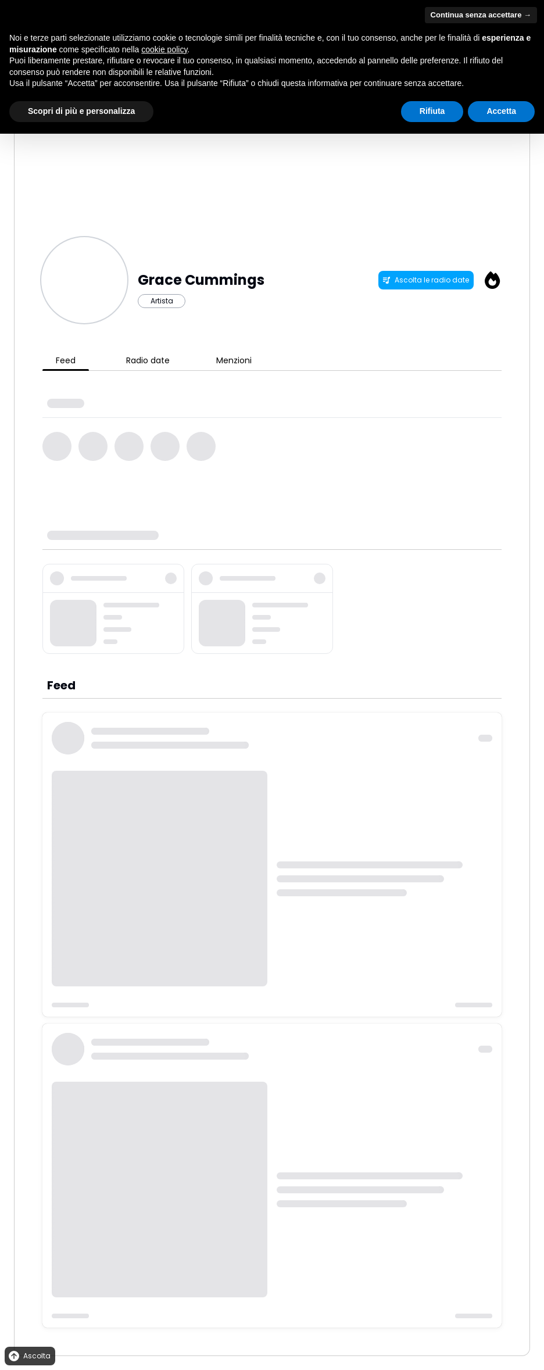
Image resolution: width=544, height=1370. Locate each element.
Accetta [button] (501, 111)
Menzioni (234, 360)
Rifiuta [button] (432, 111)
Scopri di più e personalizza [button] (81, 111)
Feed (66, 360)
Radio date (148, 360)
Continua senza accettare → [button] (481, 14)
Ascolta (29, 1356)
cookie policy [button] (164, 49)
